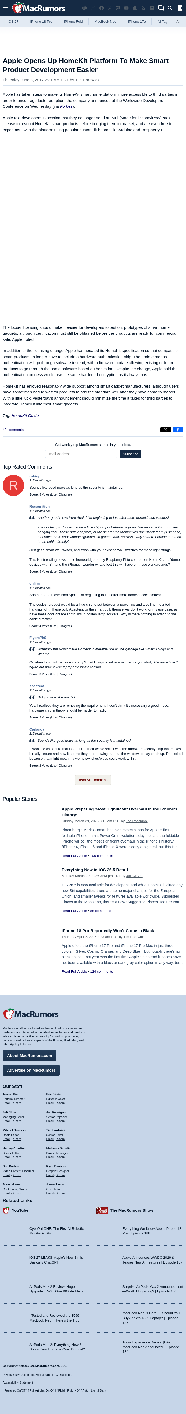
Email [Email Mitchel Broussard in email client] (6, 1137)
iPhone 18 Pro (41, 22)
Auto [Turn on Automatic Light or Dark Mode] (86, 1390)
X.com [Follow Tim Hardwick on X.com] (60, 1137)
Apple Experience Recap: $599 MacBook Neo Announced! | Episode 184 (150, 1345)
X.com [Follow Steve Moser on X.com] (17, 1191)
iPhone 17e (137, 22)
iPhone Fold (73, 22)
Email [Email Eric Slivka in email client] (50, 1101)
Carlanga (36, 729)
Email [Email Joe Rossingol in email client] (50, 1119)
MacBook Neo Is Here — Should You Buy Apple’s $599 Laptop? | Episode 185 (151, 1316)
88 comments (100, 911)
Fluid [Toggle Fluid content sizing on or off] (61, 1390)
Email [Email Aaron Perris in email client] (50, 1191)
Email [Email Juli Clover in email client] (6, 1119)
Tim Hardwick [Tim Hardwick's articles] (55, 1128)
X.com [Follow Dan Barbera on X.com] (17, 1173)
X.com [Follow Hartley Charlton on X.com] (17, 1155)
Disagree (65, 494)
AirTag (163, 22)
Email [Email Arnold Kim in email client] (6, 1101)
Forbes (66, 106)
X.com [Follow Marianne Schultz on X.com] (60, 1155)
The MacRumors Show (131, 1209)
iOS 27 (13, 22)
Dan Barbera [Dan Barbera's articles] (11, 1164)
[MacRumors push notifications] (134, 8)
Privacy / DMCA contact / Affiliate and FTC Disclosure (37, 1374)
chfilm (34, 583)
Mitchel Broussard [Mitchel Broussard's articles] (15, 1128)
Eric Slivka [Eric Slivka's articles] (53, 1092)
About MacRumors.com (29, 1054)
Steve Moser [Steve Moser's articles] (11, 1183)
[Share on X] (165, 429)
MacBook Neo (106, 22)
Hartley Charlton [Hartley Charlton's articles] (14, 1147)
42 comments (13, 430)
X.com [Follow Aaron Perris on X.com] (60, 1191)
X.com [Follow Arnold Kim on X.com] (17, 1101)
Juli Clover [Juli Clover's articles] (10, 1110)
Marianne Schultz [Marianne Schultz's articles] (58, 1147)
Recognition (39, 506)
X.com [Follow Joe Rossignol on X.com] (60, 1119)
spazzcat (36, 686)
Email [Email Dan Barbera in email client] (6, 1173)
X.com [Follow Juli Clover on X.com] (17, 1119)
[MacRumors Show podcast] (84, 8)
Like (54, 494)
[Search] (172, 8)
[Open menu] (6, 8)
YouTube (20, 1209)
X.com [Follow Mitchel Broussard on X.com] (17, 1137)
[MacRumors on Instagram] (93, 8)
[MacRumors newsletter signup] (152, 8)
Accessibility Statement (18, 1382)
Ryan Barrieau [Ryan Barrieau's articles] (56, 1164)
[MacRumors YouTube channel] (126, 8)
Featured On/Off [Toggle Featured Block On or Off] (14, 1390)
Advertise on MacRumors (31, 1069)
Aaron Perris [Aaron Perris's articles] (55, 1183)
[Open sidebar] (180, 9)
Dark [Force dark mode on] (103, 1390)
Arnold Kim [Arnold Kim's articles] (10, 1092)
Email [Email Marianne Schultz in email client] (50, 1155)
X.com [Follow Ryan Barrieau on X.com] (60, 1173)
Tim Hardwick (87, 80)
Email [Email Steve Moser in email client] (6, 1191)
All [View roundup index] (179, 22)
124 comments (101, 971)
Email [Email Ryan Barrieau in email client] (50, 1173)
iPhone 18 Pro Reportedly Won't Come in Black (112, 930)
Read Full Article (74, 856)
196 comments (101, 856)
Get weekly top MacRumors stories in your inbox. (93, 445)
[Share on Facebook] (178, 429)
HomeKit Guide (25, 415)
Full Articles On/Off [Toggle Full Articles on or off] (42, 1390)
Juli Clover (134, 876)
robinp (34, 476)
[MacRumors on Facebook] (101, 8)
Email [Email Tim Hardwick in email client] (50, 1137)
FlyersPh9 (37, 638)
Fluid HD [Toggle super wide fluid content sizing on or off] (73, 1390)
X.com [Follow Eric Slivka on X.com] (60, 1101)
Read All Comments (93, 780)
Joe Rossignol (137, 821)
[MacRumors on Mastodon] (117, 8)
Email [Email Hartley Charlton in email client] (6, 1155)
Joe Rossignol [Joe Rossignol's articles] (56, 1110)
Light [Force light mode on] (94, 1390)
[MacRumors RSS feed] (143, 8)
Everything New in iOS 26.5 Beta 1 (98, 869)
